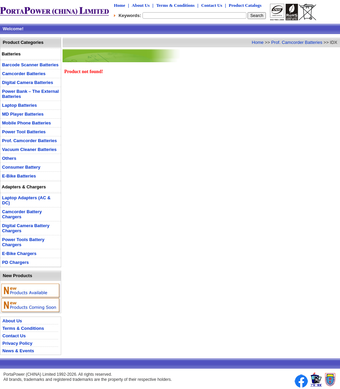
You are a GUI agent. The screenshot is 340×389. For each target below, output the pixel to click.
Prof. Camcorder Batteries (296, 42)
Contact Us (211, 5)
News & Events (18, 350)
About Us (141, 5)
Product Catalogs (245, 5)
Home (119, 5)
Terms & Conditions (175, 5)
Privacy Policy (17, 343)
